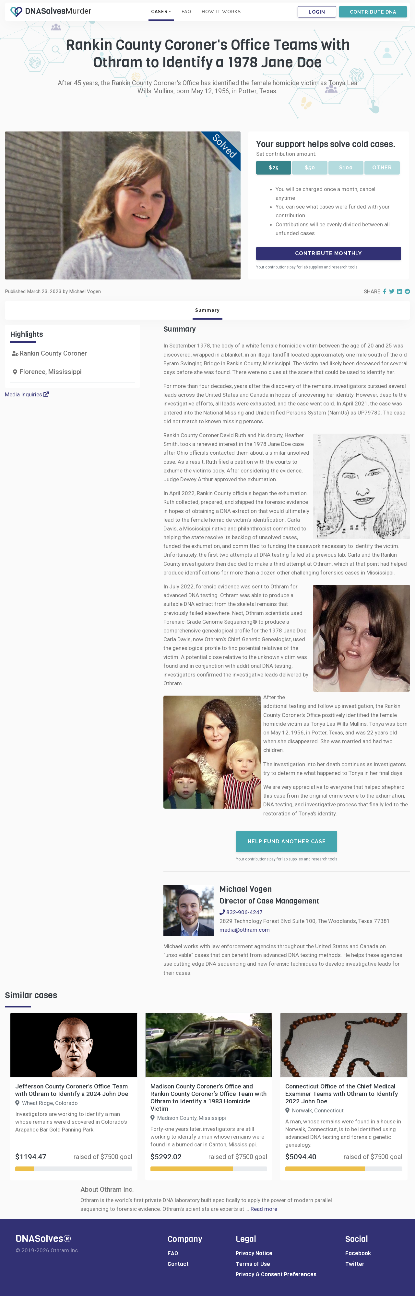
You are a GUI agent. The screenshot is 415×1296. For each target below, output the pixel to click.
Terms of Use (253, 1264)
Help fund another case (287, 841)
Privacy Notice (254, 1253)
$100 (346, 168)
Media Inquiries (27, 394)
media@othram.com (244, 930)
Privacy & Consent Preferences (276, 1274)
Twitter (354, 1264)
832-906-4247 (241, 912)
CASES (159, 11)
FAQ (186, 11)
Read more (264, 1209)
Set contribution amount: (286, 154)
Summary (207, 310)
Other (382, 168)
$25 (274, 168)
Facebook (358, 1253)
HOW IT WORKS (221, 11)
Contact (178, 1264)
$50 (310, 168)
